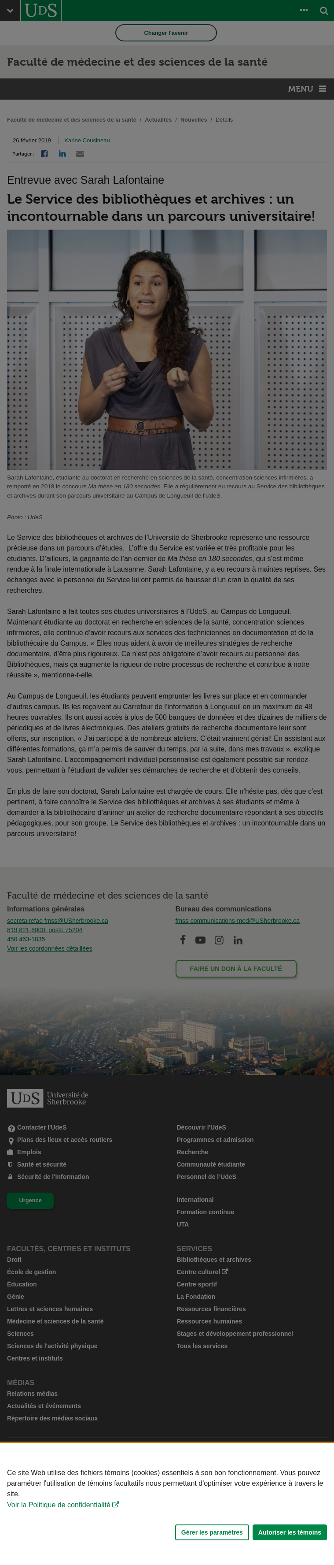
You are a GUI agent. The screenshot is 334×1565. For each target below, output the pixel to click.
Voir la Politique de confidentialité (58, 1505)
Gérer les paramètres (212, 1532)
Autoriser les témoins (289, 1532)
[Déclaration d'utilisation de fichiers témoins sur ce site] (167, 1504)
